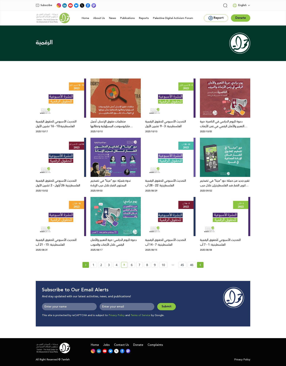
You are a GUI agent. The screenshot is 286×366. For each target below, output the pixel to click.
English (240, 5)
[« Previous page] (85, 265)
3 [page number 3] (109, 265)
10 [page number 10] (163, 265)
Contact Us (121, 345)
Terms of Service (140, 315)
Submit (166, 306)
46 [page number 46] (191, 265)
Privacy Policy (117, 315)
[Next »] (200, 265)
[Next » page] (200, 265)
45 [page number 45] (182, 265)
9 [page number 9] (155, 265)
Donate (138, 345)
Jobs (106, 345)
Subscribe (44, 5)
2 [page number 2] (101, 265)
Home (85, 18)
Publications (127, 18)
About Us (99, 18)
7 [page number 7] (139, 265)
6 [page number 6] (132, 265)
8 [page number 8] (147, 265)
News (112, 18)
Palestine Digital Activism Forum (173, 18)
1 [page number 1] (93, 265)
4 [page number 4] (116, 265)
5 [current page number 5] (125, 265)
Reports (144, 18)
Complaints (155, 345)
